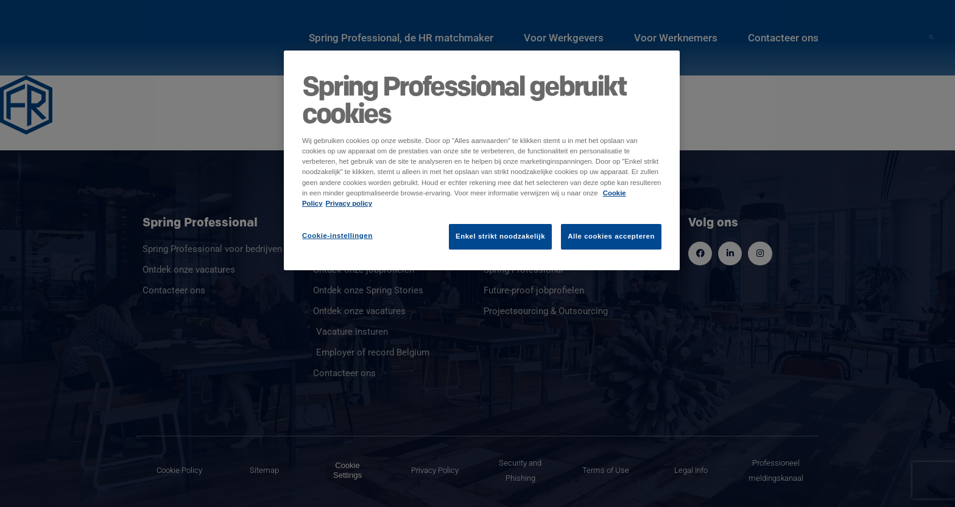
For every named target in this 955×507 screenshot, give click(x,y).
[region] (482, 160)
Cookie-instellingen (337, 235)
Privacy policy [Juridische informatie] (349, 203)
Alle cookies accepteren (611, 236)
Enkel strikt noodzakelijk (500, 236)
